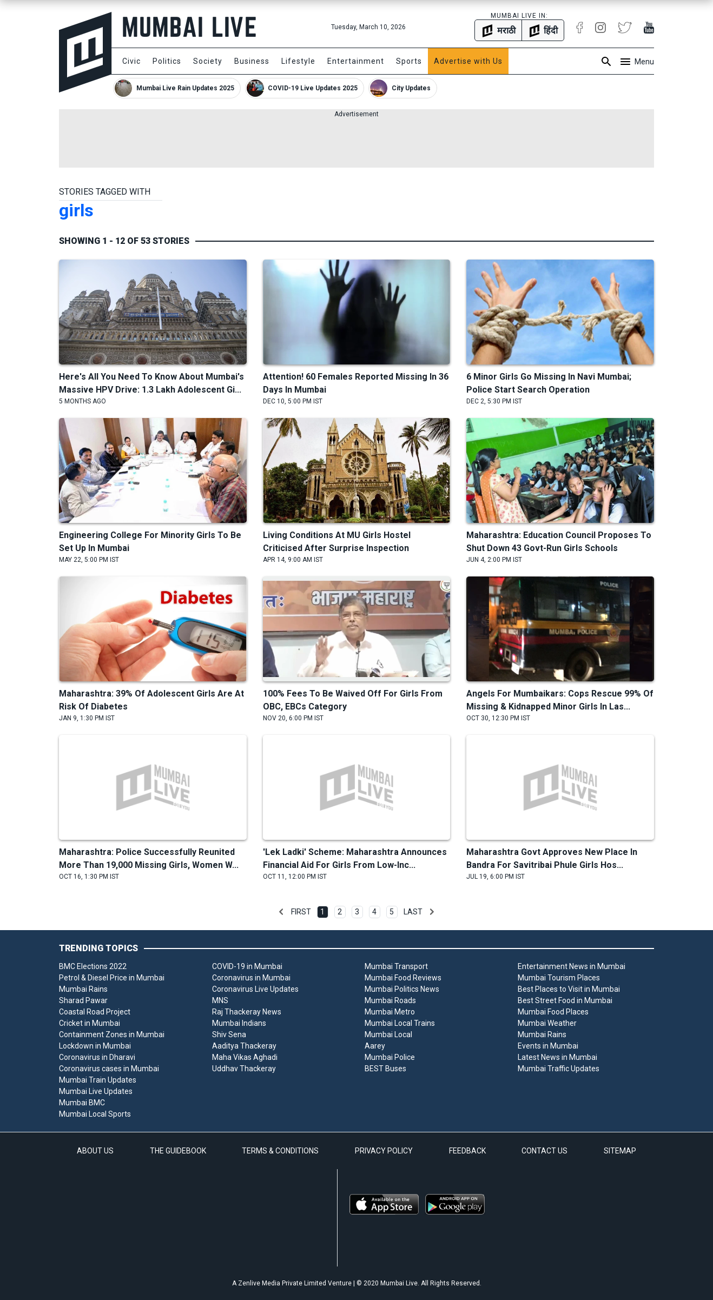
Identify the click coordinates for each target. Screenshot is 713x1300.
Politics (167, 61)
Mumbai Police (390, 1057)
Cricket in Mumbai (89, 1023)
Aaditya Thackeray (244, 1046)
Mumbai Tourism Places (559, 977)
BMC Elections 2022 (93, 966)
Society (207, 61)
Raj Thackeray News (246, 1011)
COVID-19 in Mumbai (247, 966)
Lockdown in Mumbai (95, 1046)
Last (413, 911)
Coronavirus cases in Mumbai (109, 1068)
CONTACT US (544, 1150)
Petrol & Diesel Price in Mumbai (111, 977)
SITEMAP (620, 1150)
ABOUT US (95, 1150)
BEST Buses (385, 1068)
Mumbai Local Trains (400, 1023)
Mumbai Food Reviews (403, 977)
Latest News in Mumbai (557, 1057)
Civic (131, 61)
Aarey (375, 1046)
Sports (409, 61)
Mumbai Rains (83, 989)
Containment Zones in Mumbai (111, 1034)
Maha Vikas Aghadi (245, 1057)
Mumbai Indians (239, 1023)
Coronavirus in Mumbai (251, 977)
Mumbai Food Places (553, 1011)
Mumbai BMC (82, 1102)
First (301, 911)
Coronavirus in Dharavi (97, 1057)
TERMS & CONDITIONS (280, 1150)
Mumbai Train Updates (97, 1080)
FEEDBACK (467, 1150)
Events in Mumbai (548, 1046)
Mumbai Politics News (402, 989)
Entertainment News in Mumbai (571, 966)
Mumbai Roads (390, 1000)
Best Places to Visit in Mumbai (569, 989)
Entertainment (355, 61)
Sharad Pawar (83, 1000)
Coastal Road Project (94, 1011)
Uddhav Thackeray (244, 1068)
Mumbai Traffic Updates (558, 1068)
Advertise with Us (468, 61)
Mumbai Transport (396, 966)
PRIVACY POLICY (384, 1150)
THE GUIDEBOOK (178, 1150)
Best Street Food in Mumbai (565, 1000)
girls (76, 210)
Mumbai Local (388, 1034)
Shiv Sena (229, 1034)
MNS (220, 1000)
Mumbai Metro (390, 1011)
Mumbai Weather (547, 1023)
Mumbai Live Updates (96, 1091)
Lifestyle (298, 61)
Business (251, 61)
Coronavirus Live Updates (255, 989)
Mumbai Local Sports (95, 1114)
